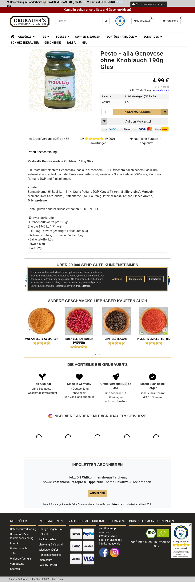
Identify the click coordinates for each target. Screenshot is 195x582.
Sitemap (15, 568)
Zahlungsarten (47, 539)
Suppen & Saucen (87, 36)
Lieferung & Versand (50, 544)
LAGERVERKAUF (48, 565)
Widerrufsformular (21, 558)
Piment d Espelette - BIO (153, 338)
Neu (84, 42)
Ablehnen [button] (117, 279)
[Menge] (105, 112)
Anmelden (97, 493)
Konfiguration (135, 279)
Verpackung (17, 563)
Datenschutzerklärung (23, 529)
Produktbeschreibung (42, 152)
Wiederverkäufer (48, 549)
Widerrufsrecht (19, 548)
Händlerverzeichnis (50, 554)
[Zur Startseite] (11, 36)
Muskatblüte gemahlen (41, 338)
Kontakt (14, 543)
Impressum (45, 559)
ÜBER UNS (45, 534)
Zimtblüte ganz (116, 338)
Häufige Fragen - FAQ (51, 529)
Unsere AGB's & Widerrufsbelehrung (21, 536)
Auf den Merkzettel (126, 121)
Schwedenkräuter (25, 42)
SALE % (71, 42)
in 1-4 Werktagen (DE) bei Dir (140, 96)
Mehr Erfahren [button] (83, 286)
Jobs (13, 553)
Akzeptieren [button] (155, 279)
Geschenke (52, 42)
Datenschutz (118, 504)
